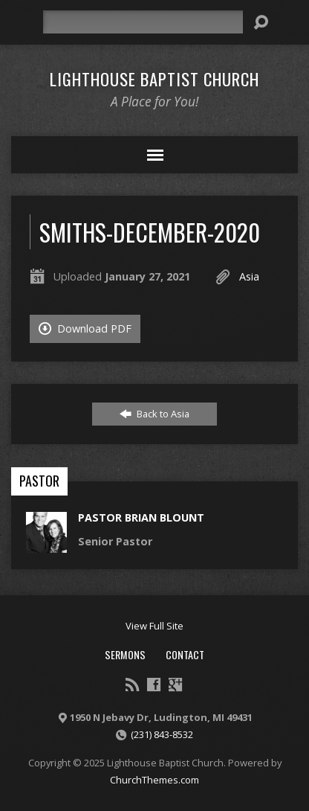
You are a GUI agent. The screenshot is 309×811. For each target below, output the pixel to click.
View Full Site (154, 625)
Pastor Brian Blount (141, 517)
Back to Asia (154, 413)
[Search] (143, 21)
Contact (185, 654)
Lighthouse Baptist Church (154, 79)
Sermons (125, 654)
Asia (249, 276)
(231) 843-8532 (162, 734)
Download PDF (85, 328)
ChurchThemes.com (154, 779)
